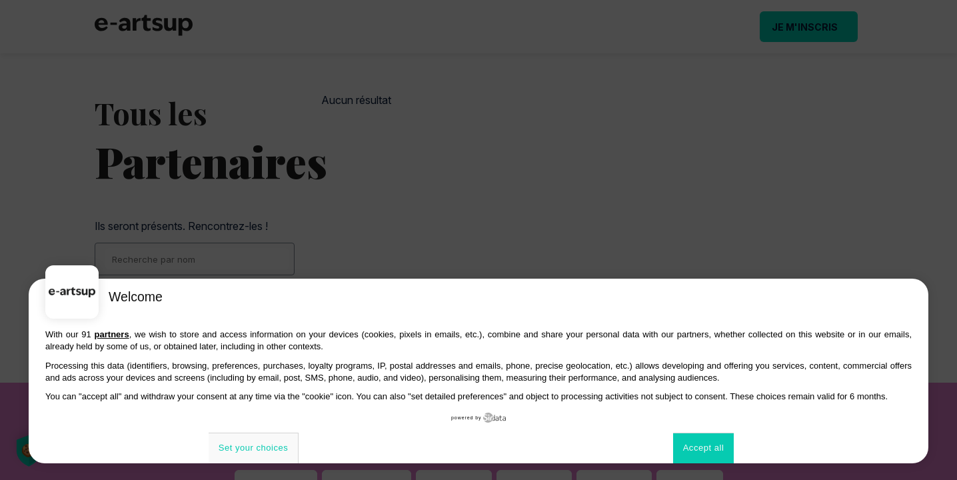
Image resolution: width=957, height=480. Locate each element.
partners (112, 334)
